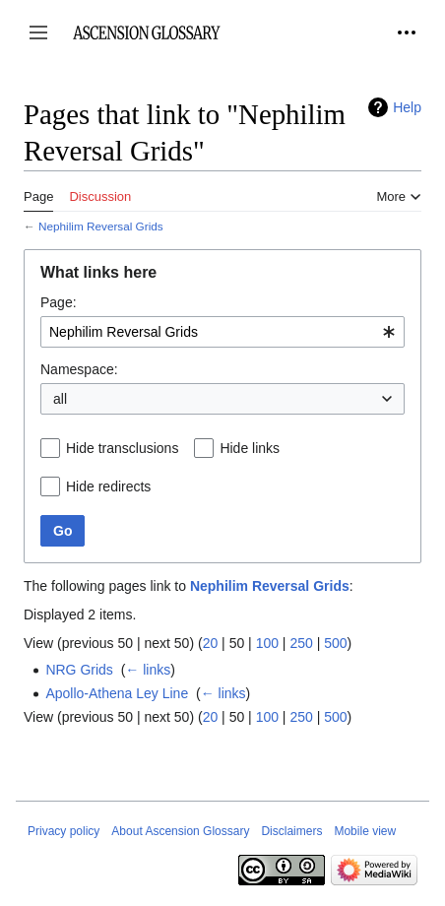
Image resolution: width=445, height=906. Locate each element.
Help (407, 107)
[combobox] (222, 332)
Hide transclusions (122, 448)
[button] (38, 32)
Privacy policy (63, 831)
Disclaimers (291, 831)
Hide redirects (108, 486)
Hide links (250, 448)
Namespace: (79, 369)
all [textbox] (60, 399)
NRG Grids (78, 670)
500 (335, 643)
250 (300, 643)
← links (147, 670)
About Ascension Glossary (180, 831)
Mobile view (365, 831)
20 (211, 643)
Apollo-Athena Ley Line (116, 693)
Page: (58, 302)
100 (267, 643)
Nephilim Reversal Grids (100, 226)
